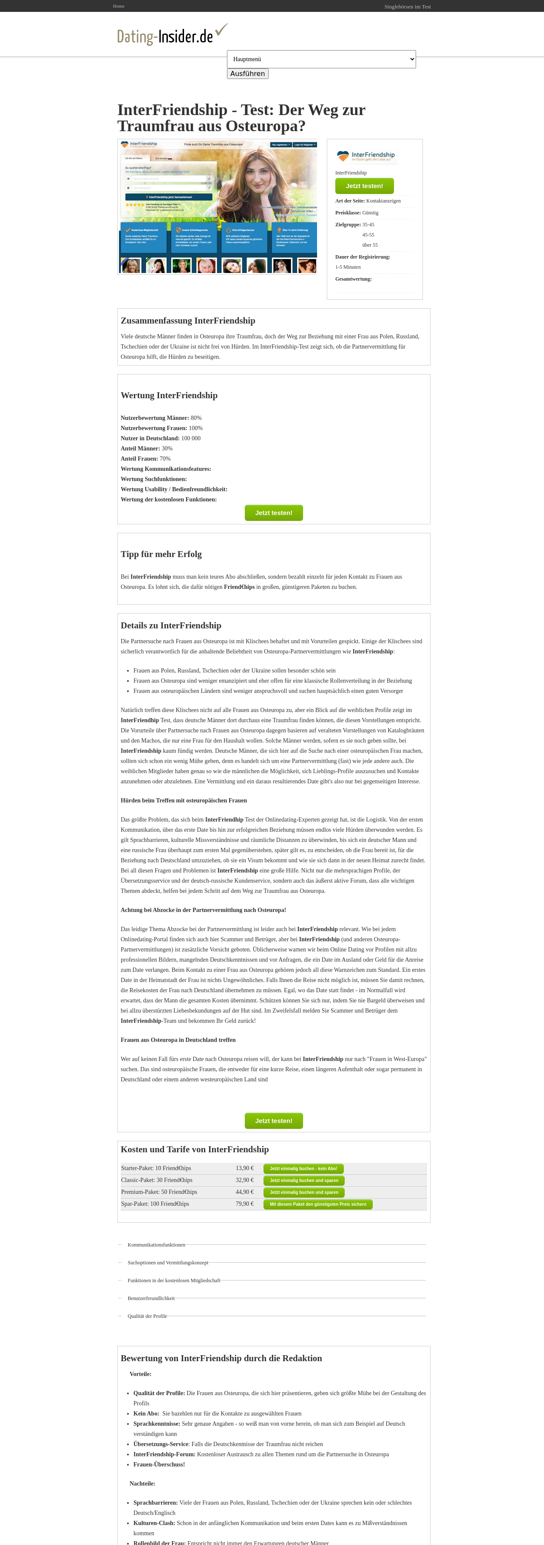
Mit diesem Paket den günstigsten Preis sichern (318, 1204)
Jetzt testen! (364, 185)
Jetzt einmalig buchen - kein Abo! (303, 1168)
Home (119, 5)
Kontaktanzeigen (383, 201)
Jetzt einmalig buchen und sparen (304, 1180)
